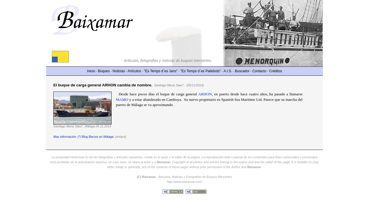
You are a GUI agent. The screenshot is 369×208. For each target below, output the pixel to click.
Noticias (119, 71)
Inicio (91, 71)
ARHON (205, 94)
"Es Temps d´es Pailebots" (200, 71)
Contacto (259, 71)
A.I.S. (227, 71)
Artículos (134, 71)
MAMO (122, 99)
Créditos (275, 71)
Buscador (242, 71)
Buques (104, 71)
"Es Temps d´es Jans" (160, 71)
